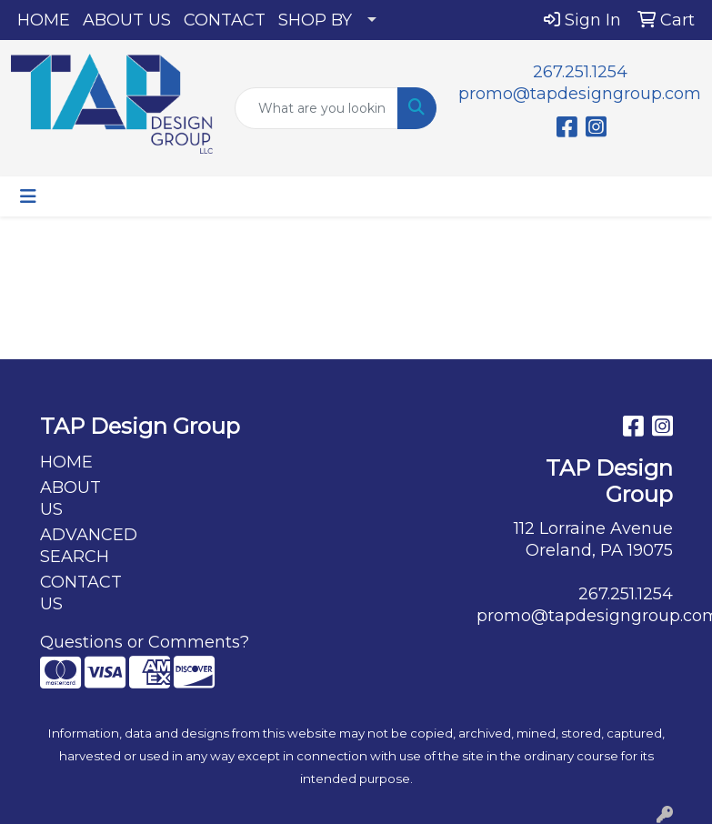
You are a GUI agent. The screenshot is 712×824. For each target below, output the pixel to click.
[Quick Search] (316, 108)
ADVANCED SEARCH (83, 546)
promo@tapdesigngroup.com (579, 94)
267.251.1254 (580, 72)
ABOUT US (127, 20)
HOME (43, 20)
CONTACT (225, 20)
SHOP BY (315, 20)
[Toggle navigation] (28, 196)
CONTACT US (81, 593)
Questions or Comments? (144, 642)
